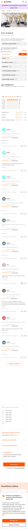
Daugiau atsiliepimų (14, 363)
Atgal (3, 10)
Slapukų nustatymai (14, 524)
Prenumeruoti (14, 464)
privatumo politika (20, 468)
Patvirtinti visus (14, 520)
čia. (3, 515)
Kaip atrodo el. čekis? (12, 434)
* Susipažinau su (15, 468)
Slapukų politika (6, 511)
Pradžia (8, 10)
